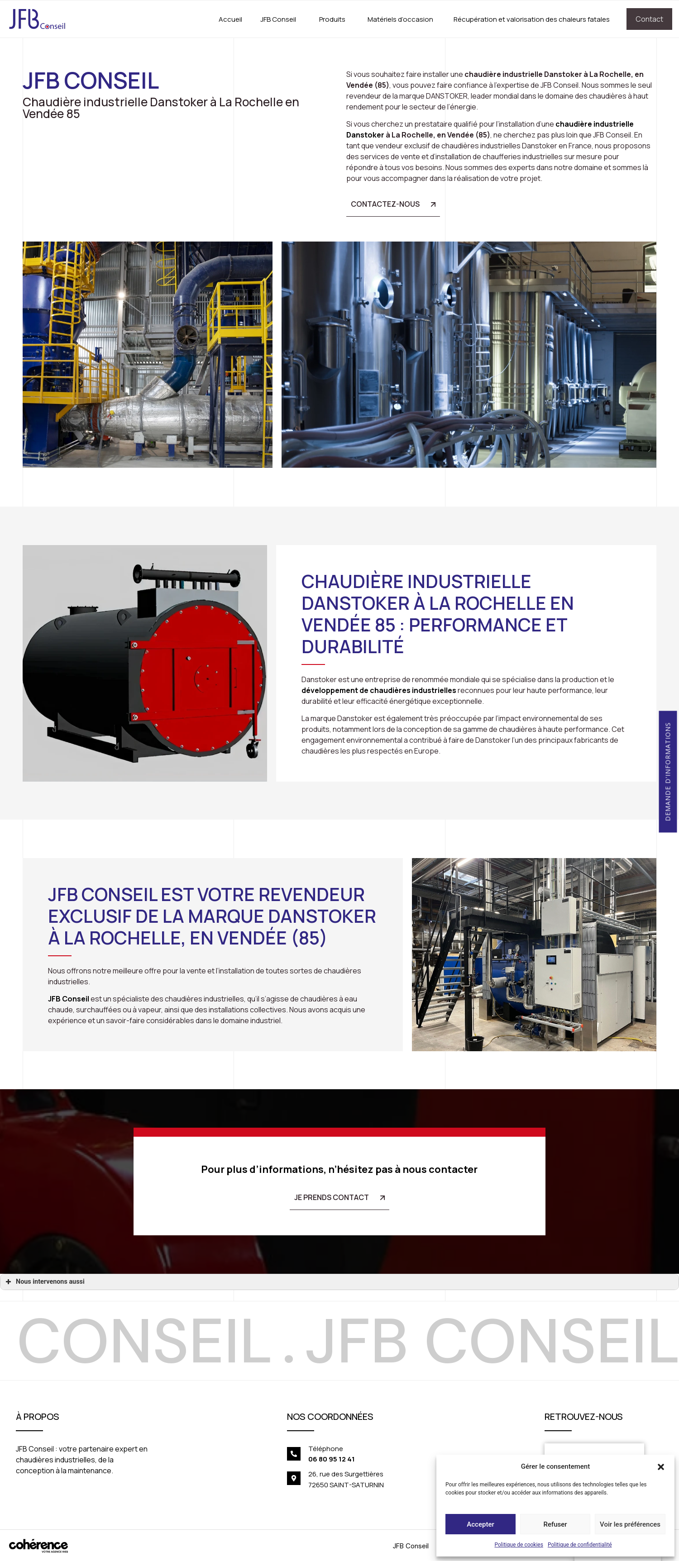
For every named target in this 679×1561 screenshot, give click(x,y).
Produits (332, 19)
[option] (301, 1340)
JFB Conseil (278, 19)
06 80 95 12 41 (331, 1459)
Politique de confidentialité (580, 1545)
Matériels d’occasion (400, 19)
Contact (649, 19)
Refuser (555, 1524)
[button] (660, 1466)
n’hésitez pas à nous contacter (403, 1169)
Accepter (480, 1524)
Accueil (230, 19)
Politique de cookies (519, 1545)
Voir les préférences (630, 1524)
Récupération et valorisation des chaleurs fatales (532, 19)
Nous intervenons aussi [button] (44, 1281)
